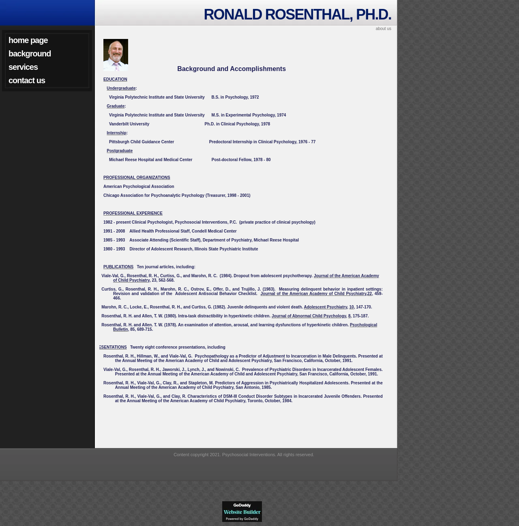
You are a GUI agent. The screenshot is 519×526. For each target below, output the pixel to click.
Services (23, 67)
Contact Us (27, 80)
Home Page (28, 40)
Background (30, 53)
